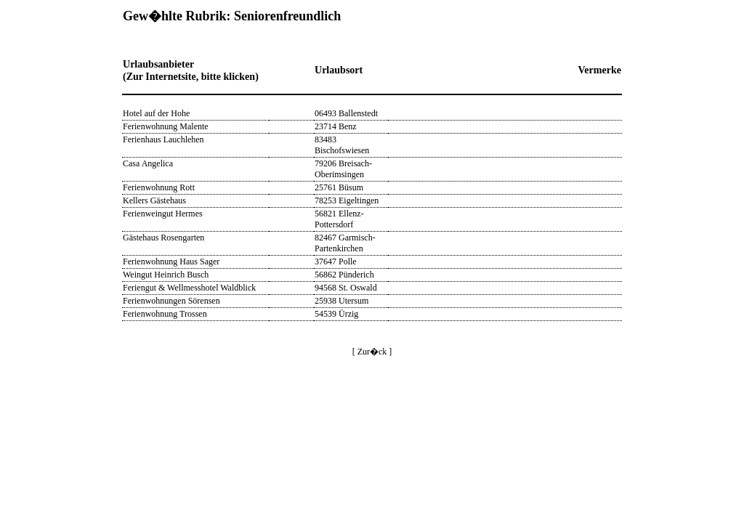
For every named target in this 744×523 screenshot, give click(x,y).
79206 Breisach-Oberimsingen (343, 168)
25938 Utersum (341, 301)
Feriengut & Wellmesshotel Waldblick (189, 288)
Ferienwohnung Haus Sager (171, 261)
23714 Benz (336, 126)
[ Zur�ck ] (372, 351)
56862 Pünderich (344, 274)
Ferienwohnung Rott (159, 187)
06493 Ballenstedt (346, 113)
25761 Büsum (339, 187)
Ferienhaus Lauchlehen (163, 139)
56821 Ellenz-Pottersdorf (339, 219)
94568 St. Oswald (346, 288)
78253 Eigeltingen (347, 200)
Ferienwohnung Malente (166, 126)
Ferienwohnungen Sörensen (171, 301)
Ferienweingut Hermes (163, 213)
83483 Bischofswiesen (342, 144)
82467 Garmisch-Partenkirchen (345, 243)
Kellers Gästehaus (154, 200)
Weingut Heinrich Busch (166, 274)
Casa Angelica (148, 163)
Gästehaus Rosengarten (163, 237)
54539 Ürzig (336, 314)
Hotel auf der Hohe (156, 113)
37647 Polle (336, 261)
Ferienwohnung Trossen (165, 314)
